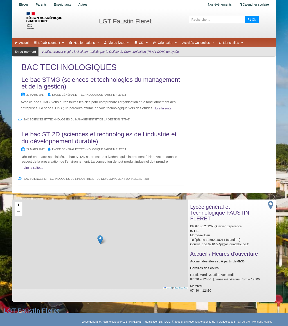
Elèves (24, 4)
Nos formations (86, 42)
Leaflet (168, 288)
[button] (100, 239)
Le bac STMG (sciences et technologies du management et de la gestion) (100, 83)
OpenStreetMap (181, 288)
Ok (252, 19)
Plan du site (243, 321)
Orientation (168, 42)
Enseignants (62, 4)
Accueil (24, 42)
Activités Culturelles (198, 42)
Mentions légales (262, 321)
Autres (82, 4)
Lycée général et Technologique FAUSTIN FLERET (89, 94)
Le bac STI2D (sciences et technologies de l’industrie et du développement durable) (99, 138)
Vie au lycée (119, 42)
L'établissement (51, 42)
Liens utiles (233, 42)
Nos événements (220, 4)
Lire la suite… (165, 108)
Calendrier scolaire (254, 4)
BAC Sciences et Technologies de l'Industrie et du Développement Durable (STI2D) (86, 178)
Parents (41, 4)
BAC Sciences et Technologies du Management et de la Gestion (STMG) (76, 119)
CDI (144, 42)
